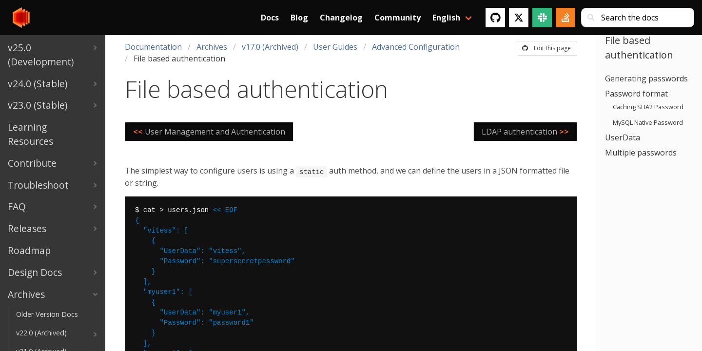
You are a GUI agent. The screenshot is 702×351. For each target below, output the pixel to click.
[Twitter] (518, 17)
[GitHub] (495, 17)
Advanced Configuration (416, 46)
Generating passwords (646, 78)
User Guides (335, 46)
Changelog (341, 17)
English (446, 17)
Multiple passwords (641, 152)
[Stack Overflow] (565, 17)
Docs (270, 17)
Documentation (153, 46)
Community (397, 17)
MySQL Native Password (648, 122)
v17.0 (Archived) (270, 46)
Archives (211, 46)
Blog (299, 17)
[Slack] (542, 17)
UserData (622, 137)
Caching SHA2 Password (648, 106)
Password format (636, 93)
